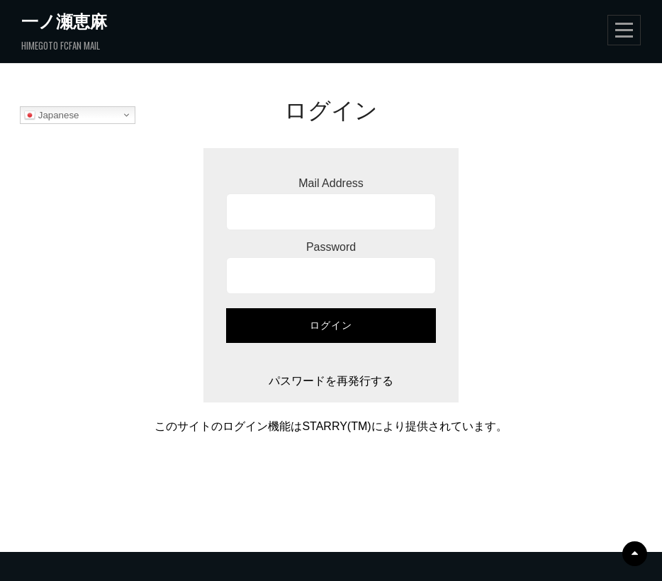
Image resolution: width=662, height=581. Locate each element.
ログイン (331, 325)
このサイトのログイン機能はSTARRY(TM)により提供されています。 (331, 426)
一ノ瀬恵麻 (64, 20)
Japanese (51, 115)
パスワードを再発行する (331, 381)
